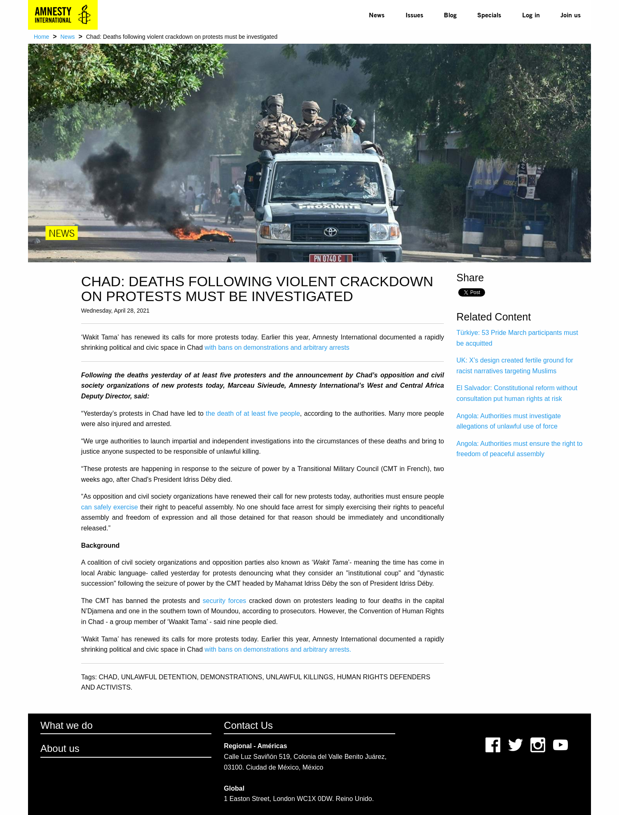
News (377, 14)
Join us (570, 14)
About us (60, 748)
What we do (66, 725)
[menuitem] (377, 15)
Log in (531, 14)
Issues (414, 14)
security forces (224, 600)
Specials (489, 14)
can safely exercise (109, 507)
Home (41, 36)
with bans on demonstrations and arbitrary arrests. (278, 649)
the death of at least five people (253, 413)
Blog (450, 14)
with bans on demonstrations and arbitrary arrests (277, 347)
